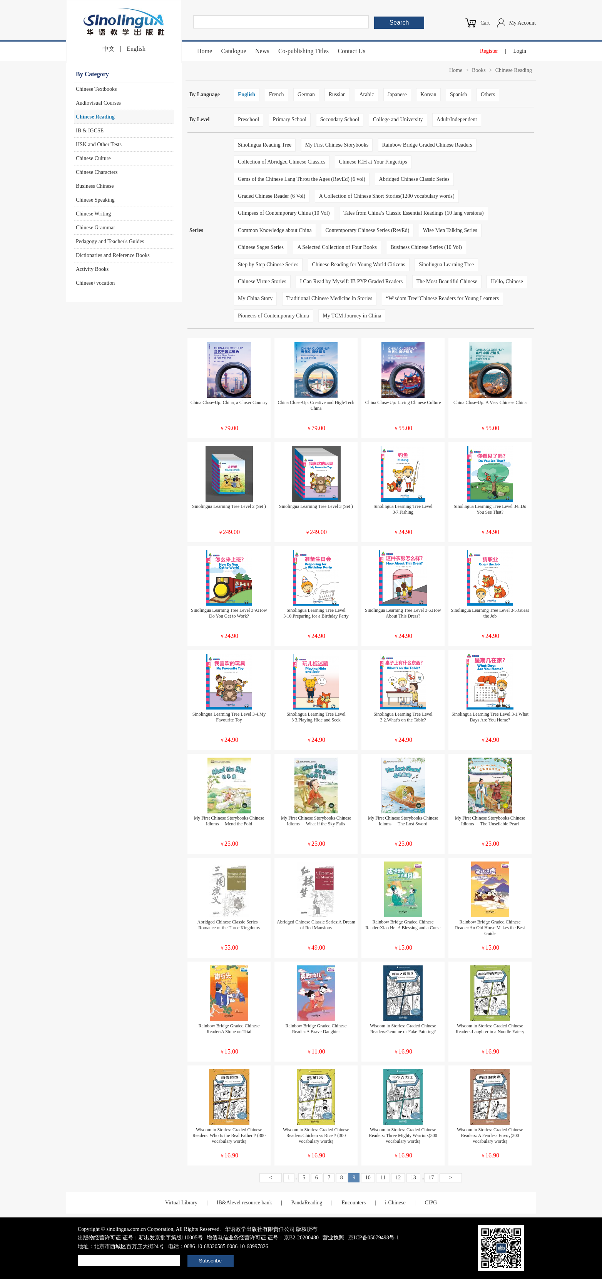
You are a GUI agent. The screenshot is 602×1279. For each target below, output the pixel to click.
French (276, 94)
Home (204, 51)
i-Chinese (395, 1203)
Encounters (353, 1203)
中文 (108, 48)
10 (368, 1177)
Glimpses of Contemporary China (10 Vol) (284, 213)
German (306, 94)
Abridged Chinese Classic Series (414, 179)
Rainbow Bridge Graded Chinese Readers (427, 145)
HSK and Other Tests (99, 144)
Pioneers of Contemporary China (273, 316)
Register (489, 51)
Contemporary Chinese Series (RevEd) (367, 230)
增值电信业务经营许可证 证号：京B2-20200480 (263, 1238)
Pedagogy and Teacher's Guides (110, 241)
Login (519, 51)
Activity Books (92, 269)
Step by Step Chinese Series (268, 264)
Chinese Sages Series (261, 247)
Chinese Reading (95, 117)
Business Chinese (95, 186)
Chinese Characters (96, 172)
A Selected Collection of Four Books (336, 247)
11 (382, 1177)
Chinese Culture (93, 158)
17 (431, 1177)
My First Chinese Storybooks (337, 145)
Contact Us (352, 51)
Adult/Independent (456, 119)
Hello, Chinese (507, 281)
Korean (428, 94)
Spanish (458, 94)
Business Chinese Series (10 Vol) (426, 247)
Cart (485, 23)
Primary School (290, 119)
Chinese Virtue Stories (262, 281)
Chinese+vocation (95, 283)
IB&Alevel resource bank (244, 1203)
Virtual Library (181, 1203)
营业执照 (333, 1238)
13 (413, 1177)
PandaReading (306, 1203)
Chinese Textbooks (96, 89)
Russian (337, 94)
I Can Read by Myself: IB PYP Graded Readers (351, 281)
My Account (522, 23)
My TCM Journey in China (352, 316)
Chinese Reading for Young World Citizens (358, 264)
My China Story (255, 298)
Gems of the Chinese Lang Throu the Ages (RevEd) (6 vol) (301, 179)
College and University (398, 119)
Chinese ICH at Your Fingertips (373, 162)
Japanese (397, 94)
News (262, 51)
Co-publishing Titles (303, 51)
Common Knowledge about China (275, 230)
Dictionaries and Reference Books (113, 255)
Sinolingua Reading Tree (264, 145)
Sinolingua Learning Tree (446, 264)
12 (398, 1177)
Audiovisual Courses (98, 103)
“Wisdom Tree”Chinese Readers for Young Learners (442, 298)
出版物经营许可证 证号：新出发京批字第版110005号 (140, 1238)
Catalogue (233, 51)
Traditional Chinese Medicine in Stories (329, 298)
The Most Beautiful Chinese (446, 281)
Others (488, 94)
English (136, 48)
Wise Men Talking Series (450, 230)
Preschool (248, 119)
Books (479, 70)
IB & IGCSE (90, 131)
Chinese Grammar (95, 227)
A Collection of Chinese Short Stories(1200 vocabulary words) (387, 196)
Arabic (366, 94)
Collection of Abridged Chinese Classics (281, 162)
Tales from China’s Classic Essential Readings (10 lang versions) (413, 213)
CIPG (431, 1203)
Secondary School (339, 119)
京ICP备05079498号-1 (373, 1238)
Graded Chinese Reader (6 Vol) (271, 196)
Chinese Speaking (95, 200)
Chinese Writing (93, 214)
